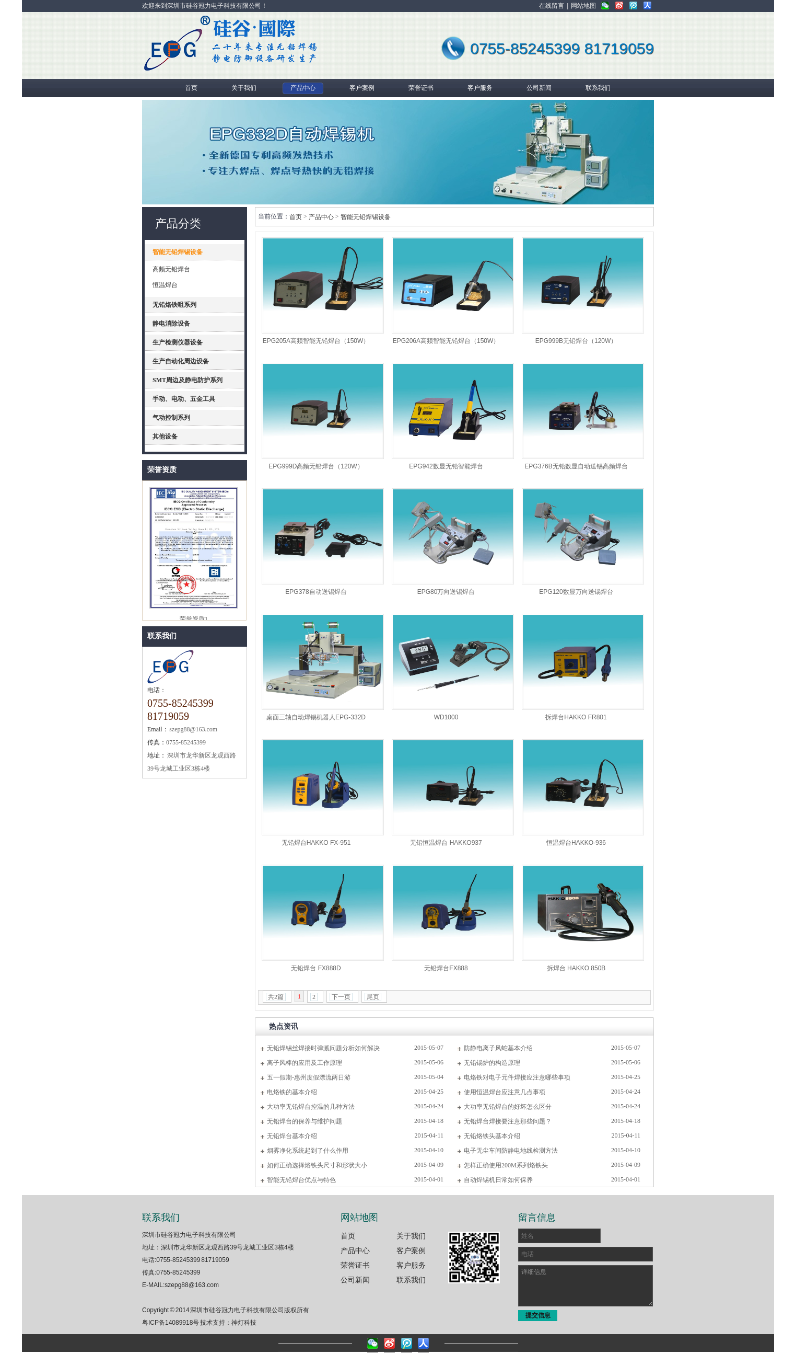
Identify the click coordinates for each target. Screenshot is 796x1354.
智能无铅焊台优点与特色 (301, 1180)
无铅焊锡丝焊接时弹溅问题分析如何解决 (323, 1048)
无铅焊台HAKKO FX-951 (316, 842)
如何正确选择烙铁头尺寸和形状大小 (317, 1165)
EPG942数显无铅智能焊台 (446, 466)
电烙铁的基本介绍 (292, 1092)
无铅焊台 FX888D (316, 968)
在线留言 (551, 5)
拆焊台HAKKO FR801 (575, 717)
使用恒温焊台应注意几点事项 (504, 1092)
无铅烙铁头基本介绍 (492, 1136)
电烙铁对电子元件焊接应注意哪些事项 (517, 1077)
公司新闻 (355, 1280)
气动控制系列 (171, 417)
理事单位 (193, 482)
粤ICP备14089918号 (170, 1322)
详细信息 (585, 1285)
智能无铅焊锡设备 (178, 252)
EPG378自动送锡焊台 (315, 591)
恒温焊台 (165, 285)
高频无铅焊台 (171, 269)
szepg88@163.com (192, 1285)
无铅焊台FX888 (445, 968)
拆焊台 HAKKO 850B (576, 968)
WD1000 (446, 717)
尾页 (373, 997)
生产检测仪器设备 (178, 342)
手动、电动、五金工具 (184, 399)
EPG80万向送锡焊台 (446, 591)
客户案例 (411, 1250)
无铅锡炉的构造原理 (492, 1062)
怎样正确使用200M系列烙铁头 (506, 1165)
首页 (295, 217)
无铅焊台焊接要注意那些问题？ (508, 1121)
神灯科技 (243, 1322)
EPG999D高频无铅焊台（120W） (315, 466)
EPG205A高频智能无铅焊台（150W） (316, 341)
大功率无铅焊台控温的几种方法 (311, 1106)
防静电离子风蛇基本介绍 (498, 1048)
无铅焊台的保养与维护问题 (304, 1121)
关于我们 (411, 1236)
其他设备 (165, 436)
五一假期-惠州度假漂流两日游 (308, 1077)
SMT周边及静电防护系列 (188, 380)
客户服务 (411, 1265)
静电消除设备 (171, 323)
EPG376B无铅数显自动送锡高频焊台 (575, 466)
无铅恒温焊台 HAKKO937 (446, 842)
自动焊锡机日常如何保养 (498, 1180)
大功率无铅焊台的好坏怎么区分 (508, 1106)
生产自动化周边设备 (181, 361)
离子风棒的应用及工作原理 (304, 1062)
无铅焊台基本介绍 (292, 1136)
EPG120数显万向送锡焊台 (576, 591)
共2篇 (276, 997)
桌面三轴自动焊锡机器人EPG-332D (316, 717)
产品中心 (321, 217)
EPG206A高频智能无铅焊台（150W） (446, 341)
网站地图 (583, 5)
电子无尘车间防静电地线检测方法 (511, 1150)
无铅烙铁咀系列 (174, 304)
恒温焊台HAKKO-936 (576, 842)
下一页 (341, 997)
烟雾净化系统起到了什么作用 (307, 1150)
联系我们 (162, 636)
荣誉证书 (355, 1265)
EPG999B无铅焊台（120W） (576, 341)
